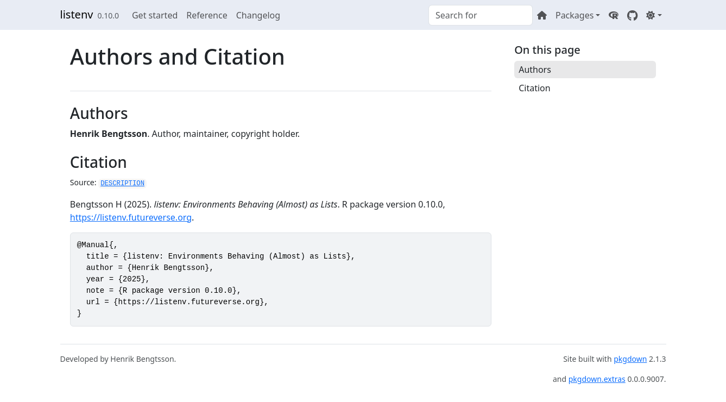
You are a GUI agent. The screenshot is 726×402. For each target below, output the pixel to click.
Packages (574, 15)
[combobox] (480, 15)
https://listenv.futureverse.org (131, 217)
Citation (534, 88)
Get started (155, 15)
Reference (206, 15)
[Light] (654, 15)
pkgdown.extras (597, 379)
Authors (535, 70)
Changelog (258, 15)
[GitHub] (632, 15)
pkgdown (630, 359)
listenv (76, 14)
